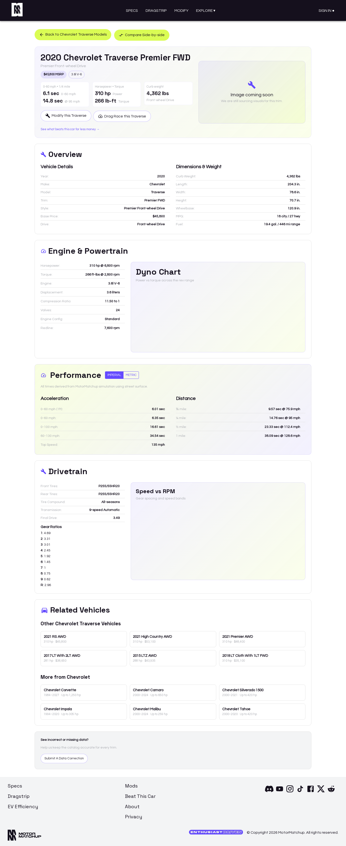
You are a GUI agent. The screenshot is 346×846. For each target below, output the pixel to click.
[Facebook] (310, 792)
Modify (181, 11)
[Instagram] (290, 792)
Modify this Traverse (66, 115)
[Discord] (269, 792)
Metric (131, 374)
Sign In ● (326, 11)
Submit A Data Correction (64, 758)
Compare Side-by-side (144, 34)
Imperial (114, 374)
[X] (321, 792)
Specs (132, 11)
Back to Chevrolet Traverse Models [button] (73, 34)
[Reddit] (331, 792)
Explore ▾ (205, 11)
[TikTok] (300, 792)
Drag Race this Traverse (124, 115)
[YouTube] (279, 792)
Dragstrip (156, 11)
